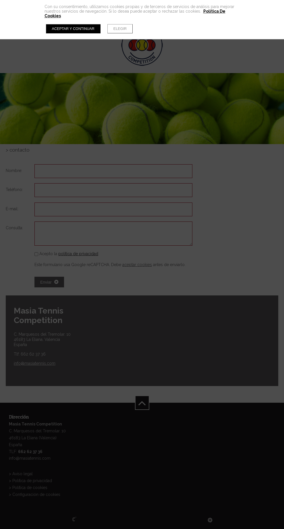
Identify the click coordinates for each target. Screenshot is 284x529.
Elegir (120, 29)
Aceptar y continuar (73, 29)
